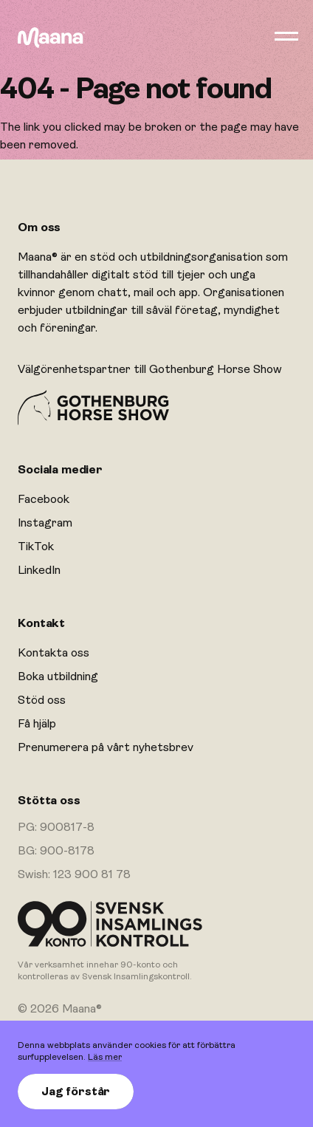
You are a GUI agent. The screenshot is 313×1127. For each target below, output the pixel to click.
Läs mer (105, 1057)
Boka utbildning (58, 676)
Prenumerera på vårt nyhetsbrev (105, 747)
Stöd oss (42, 700)
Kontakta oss (53, 653)
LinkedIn (39, 570)
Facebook (43, 499)
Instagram (45, 523)
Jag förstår (75, 1091)
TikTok (36, 546)
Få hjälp (37, 723)
